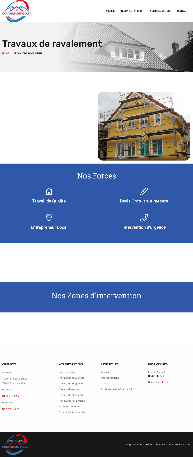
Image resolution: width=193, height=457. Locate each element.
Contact (182, 11)
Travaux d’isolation (69, 389)
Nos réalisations (160, 11)
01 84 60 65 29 (10, 396)
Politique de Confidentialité (116, 389)
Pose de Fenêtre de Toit (72, 412)
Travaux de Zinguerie (71, 383)
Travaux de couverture (71, 377)
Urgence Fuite (67, 372)
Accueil (110, 11)
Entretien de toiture (70, 406)
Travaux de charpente (71, 395)
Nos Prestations (131, 11)
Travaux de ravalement (72, 400)
